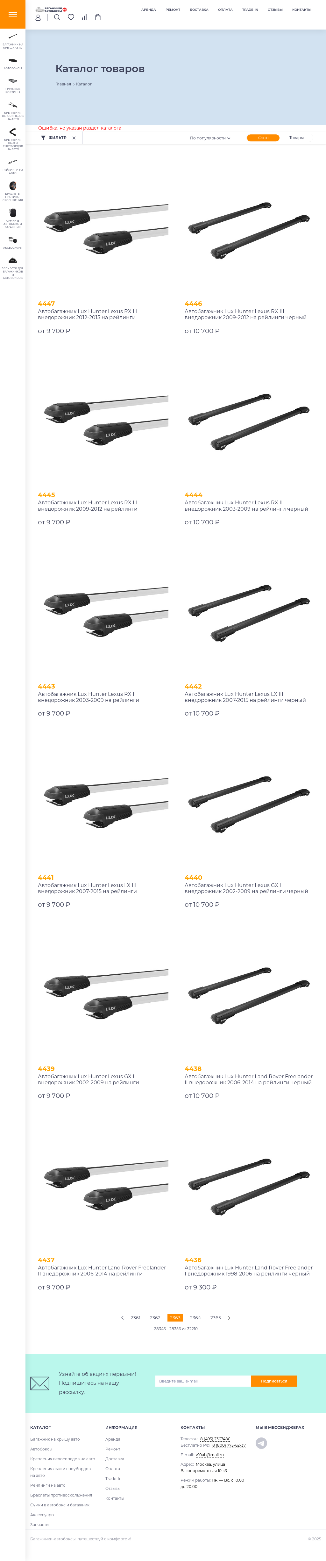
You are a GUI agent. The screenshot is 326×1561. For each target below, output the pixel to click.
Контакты (301, 10)
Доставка (199, 10)
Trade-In (250, 10)
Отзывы (275, 10)
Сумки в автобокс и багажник (59, 1505)
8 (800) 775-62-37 (229, 1445)
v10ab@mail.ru (210, 1454)
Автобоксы (41, 1449)
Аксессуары (42, 1514)
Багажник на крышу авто (55, 1439)
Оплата (225, 10)
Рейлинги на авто (48, 1485)
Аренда (148, 10)
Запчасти (39, 1524)
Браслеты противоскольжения (61, 1495)
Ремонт (173, 10)
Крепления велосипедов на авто (62, 1459)
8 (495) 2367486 (215, 1439)
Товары (296, 137)
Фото (263, 137)
